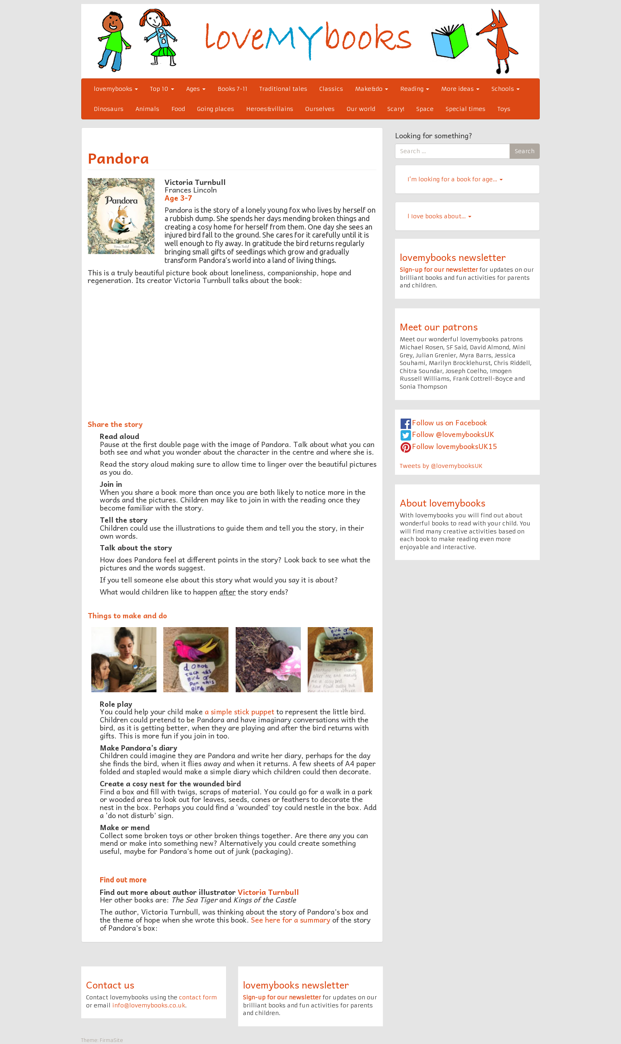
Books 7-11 (232, 88)
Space (425, 109)
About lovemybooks (442, 502)
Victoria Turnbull (268, 892)
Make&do (371, 88)
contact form (198, 997)
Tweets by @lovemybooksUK (441, 466)
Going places (215, 109)
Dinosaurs (108, 109)
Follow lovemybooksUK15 (454, 446)
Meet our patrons (439, 326)
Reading (414, 88)
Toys (504, 109)
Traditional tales (283, 88)
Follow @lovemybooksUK (453, 434)
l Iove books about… (439, 216)
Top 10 (162, 88)
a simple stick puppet (239, 711)
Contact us (110, 984)
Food (178, 109)
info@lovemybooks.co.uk (148, 1005)
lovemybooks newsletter (453, 257)
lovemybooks (116, 88)
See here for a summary (290, 919)
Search (525, 151)
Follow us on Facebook (449, 422)
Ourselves (320, 109)
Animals (147, 109)
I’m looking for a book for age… (455, 179)
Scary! (395, 109)
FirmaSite (111, 1040)
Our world (361, 109)
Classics (331, 88)
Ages (196, 88)
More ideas (460, 88)
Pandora (118, 157)
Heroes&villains (269, 109)
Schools (505, 88)
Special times (465, 109)
